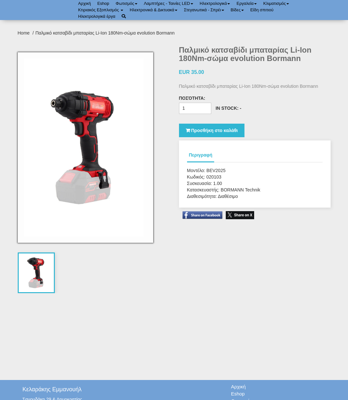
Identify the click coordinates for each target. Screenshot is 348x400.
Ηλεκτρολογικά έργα (96, 16)
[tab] (36, 273)
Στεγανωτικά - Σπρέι (204, 9)
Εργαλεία (246, 3)
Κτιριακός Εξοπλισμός (100, 9)
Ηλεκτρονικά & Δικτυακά (153, 9)
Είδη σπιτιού (261, 9)
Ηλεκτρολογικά (215, 3)
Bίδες (237, 9)
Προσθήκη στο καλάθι (212, 130)
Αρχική (84, 3)
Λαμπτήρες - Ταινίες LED (168, 3)
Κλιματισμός (276, 3)
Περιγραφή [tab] (201, 155)
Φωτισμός (126, 3)
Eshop (103, 3)
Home (24, 33)
